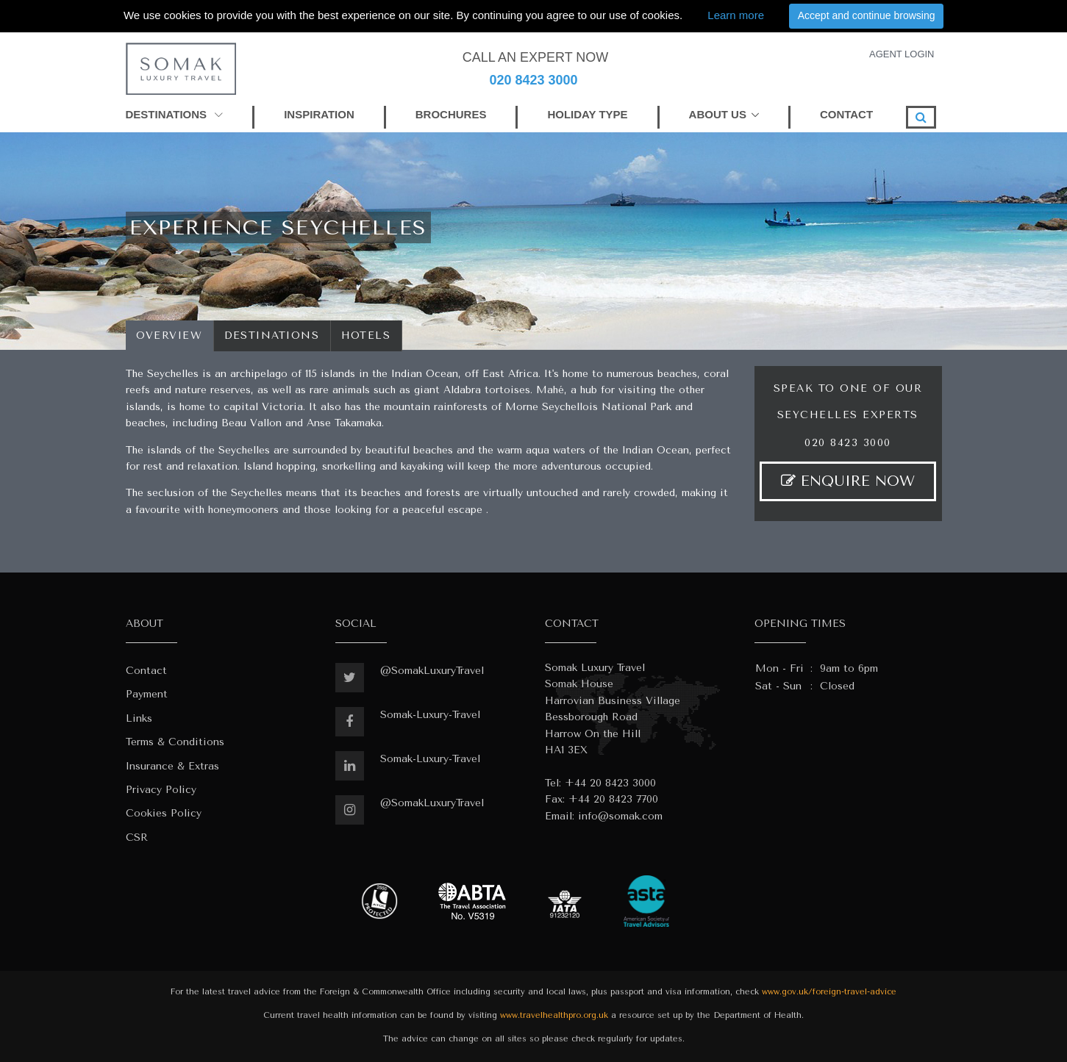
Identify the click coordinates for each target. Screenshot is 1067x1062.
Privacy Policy (161, 789)
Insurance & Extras (172, 766)
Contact (146, 670)
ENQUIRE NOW (848, 481)
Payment (147, 694)
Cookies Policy (163, 813)
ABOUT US (717, 114)
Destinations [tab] (272, 335)
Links (139, 718)
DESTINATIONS (175, 114)
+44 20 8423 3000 (610, 783)
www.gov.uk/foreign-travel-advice (829, 992)
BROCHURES (451, 114)
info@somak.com (620, 816)
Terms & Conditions (175, 742)
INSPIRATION (319, 114)
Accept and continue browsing (866, 15)
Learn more (735, 15)
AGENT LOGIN (902, 54)
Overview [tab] (169, 335)
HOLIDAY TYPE (587, 114)
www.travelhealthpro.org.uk (554, 1015)
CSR (137, 837)
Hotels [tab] (366, 335)
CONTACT (846, 114)
